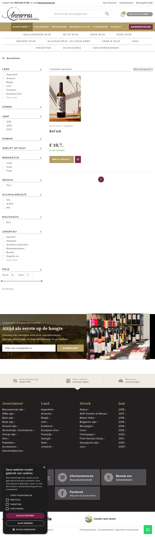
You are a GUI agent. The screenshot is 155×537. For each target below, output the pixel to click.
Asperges (11, 241)
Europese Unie (14, 94)
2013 (121, 430)
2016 (121, 418)
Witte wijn (71, 34)
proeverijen (59, 27)
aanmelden (70, 348)
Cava (83, 430)
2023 (9, 129)
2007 (122, 446)
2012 (121, 434)
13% (8, 200)
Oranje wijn (111, 41)
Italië (44, 442)
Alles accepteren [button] (25, 515)
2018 (121, 409)
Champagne (87, 434)
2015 (8, 122)
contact (116, 27)
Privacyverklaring (88, 530)
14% (8, 208)
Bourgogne (86, 426)
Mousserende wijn (37, 34)
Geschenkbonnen (106, 48)
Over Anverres (110, 3)
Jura (82, 446)
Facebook (76, 492)
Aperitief (10, 237)
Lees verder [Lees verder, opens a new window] (23, 489)
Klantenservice (126, 3)
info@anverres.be (46, 3)
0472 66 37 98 (21, 3)
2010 (121, 442)
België (9, 82)
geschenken (41, 27)
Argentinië (11, 74)
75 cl (8, 185)
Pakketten (43, 48)
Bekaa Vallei (87, 418)
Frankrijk (46, 434)
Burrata (10, 252)
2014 (121, 426)
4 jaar (9, 167)
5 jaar (9, 171)
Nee (8, 222)
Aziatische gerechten (17, 244)
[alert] (25, 499)
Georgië (45, 438)
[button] (25, 529)
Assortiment (13, 58)
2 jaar (9, 163)
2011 (121, 438)
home (7, 27)
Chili (8, 86)
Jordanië (46, 446)
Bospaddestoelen (15, 248)
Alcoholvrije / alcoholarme (69, 41)
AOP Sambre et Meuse (93, 413)
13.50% (10, 204)
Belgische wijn (88, 422)
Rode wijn (124, 34)
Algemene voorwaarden (127, 530)
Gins (135, 41)
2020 (9, 125)
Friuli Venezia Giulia (91, 438)
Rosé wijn (97, 34)
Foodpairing (100, 27)
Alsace (84, 409)
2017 (121, 413)
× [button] (44, 467)
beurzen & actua (80, 27)
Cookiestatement (106, 530)
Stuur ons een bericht (81, 479)
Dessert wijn (26, 41)
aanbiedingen (141, 27)
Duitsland (11, 90)
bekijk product (61, 159)
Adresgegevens (124, 479)
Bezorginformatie (144, 3)
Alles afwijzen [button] (25, 523)
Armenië (10, 78)
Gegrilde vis (12, 256)
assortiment (20, 27)
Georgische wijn (89, 442)
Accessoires (72, 48)
